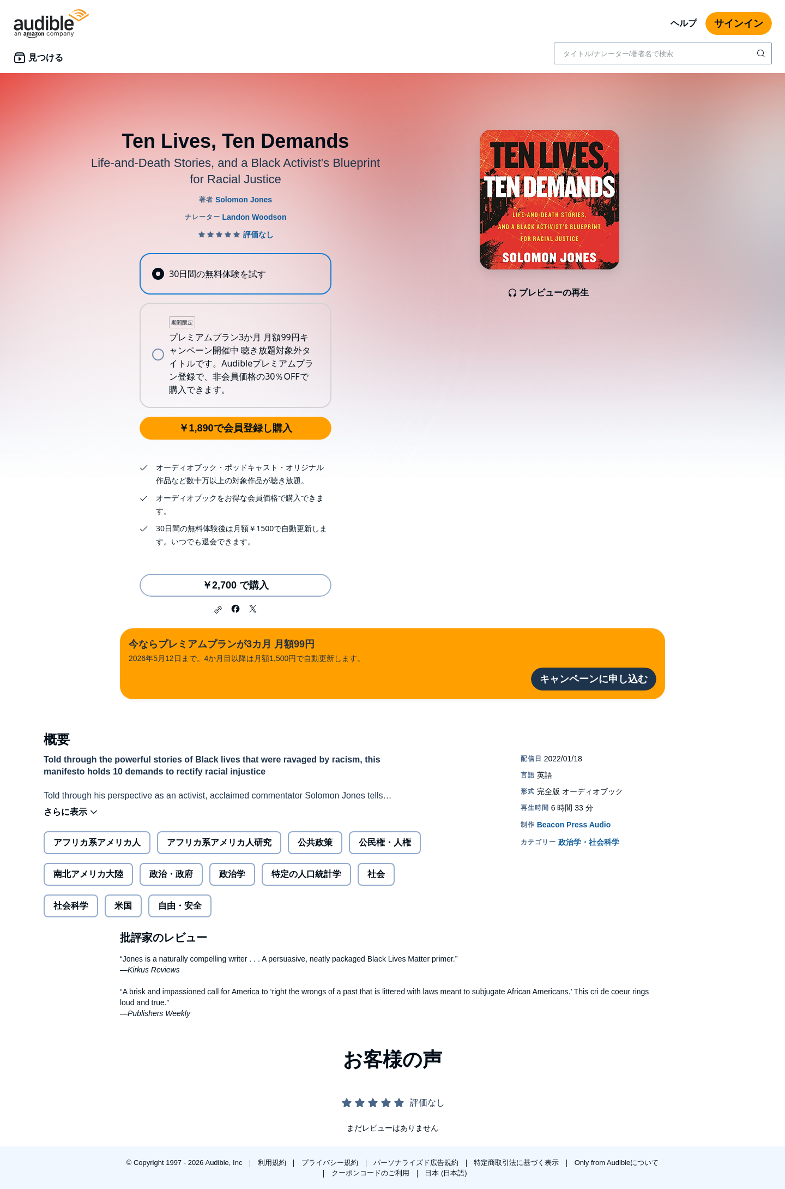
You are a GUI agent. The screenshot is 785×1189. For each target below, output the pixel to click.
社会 (376, 874)
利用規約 (273, 1162)
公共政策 (315, 842)
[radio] (235, 274)
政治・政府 (171, 874)
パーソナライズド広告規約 (417, 1162)
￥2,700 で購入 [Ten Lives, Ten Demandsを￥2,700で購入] (235, 585)
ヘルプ (684, 23)
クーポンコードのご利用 (371, 1173)
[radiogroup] (235, 330)
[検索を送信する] (762, 53)
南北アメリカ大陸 (88, 874)
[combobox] (663, 53)
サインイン (738, 23)
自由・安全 (180, 905)
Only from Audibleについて (617, 1162)
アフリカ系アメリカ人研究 (219, 842)
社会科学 (70, 905)
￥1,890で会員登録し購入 (235, 428)
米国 (123, 905)
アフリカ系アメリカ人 (97, 842)
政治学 (232, 874)
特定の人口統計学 (306, 874)
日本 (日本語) (446, 1173)
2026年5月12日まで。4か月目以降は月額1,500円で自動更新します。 (247, 650)
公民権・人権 (385, 842)
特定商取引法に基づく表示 (517, 1162)
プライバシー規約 (330, 1162)
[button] (218, 609)
